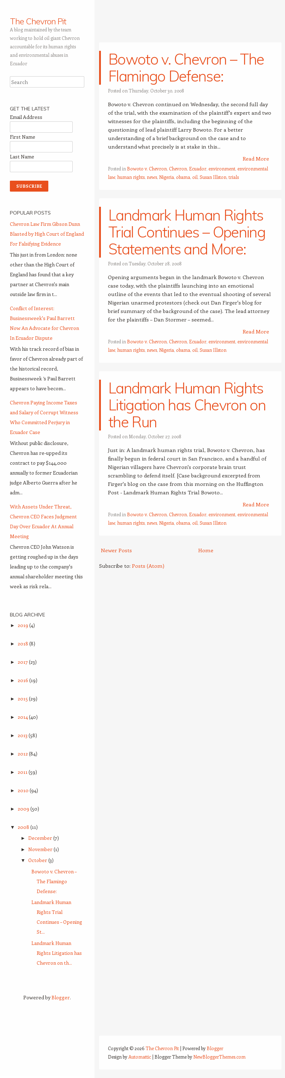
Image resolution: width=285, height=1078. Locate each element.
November (41, 849)
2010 (24, 790)
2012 (23, 753)
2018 (23, 643)
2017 (23, 661)
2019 (23, 625)
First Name (22, 136)
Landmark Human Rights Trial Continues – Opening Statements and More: (186, 232)
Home (205, 550)
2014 (23, 716)
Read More (256, 158)
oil (195, 177)
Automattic (139, 1057)
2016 (23, 680)
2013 (23, 735)
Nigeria (166, 177)
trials (234, 177)
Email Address (26, 117)
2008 (24, 827)
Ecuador (197, 168)
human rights (131, 177)
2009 (24, 808)
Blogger (60, 997)
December (40, 838)
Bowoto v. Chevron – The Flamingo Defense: (186, 67)
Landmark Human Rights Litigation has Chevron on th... (56, 953)
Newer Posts (116, 550)
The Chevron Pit (38, 21)
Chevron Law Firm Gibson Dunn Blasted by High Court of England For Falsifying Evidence (47, 234)
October (38, 860)
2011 (23, 772)
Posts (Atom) (148, 565)
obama (183, 177)
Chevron (178, 168)
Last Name (22, 156)
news (152, 177)
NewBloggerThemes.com (219, 1057)
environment (221, 168)
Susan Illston (213, 177)
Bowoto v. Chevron (147, 168)
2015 (23, 698)
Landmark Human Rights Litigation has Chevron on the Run (187, 405)
